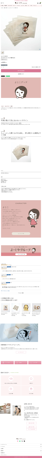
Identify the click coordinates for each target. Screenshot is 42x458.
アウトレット (34, 5)
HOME (2, 7)
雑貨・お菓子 (6, 7)
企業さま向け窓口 (31, 426)
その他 (31, 5)
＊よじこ (2, 106)
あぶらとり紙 (10, 5)
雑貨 (26, 5)
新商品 (2, 5)
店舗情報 (2, 450)
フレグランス (18, 5)
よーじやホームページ (4, 444)
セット (28, 5)
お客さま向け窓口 (31, 423)
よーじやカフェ (3, 446)
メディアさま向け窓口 (31, 429)
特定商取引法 (3, 452)
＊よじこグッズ (7, 106)
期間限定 (5, 5)
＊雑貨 (11, 106)
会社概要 (2, 448)
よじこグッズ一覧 (21, 233)
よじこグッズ (22, 5)
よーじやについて (21, 352)
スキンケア (14, 5)
